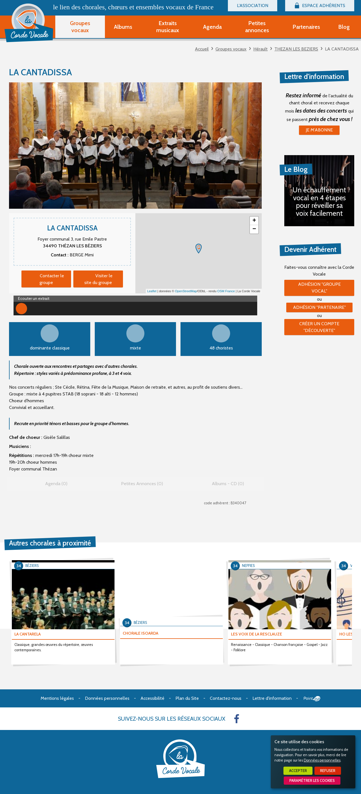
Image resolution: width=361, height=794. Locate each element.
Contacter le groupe (51, 279)
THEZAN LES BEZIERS (296, 49)
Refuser (327, 771)
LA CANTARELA (27, 634)
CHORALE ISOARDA (140, 633)
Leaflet (152, 291)
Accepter (298, 771)
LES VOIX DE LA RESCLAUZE (256, 634)
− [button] (254, 229)
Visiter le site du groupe (98, 279)
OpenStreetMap (186, 291)
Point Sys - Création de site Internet (312, 698)
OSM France (226, 291)
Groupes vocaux (230, 49)
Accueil (202, 49)
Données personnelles (322, 760)
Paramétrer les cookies (312, 780)
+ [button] (254, 221)
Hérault (260, 49)
